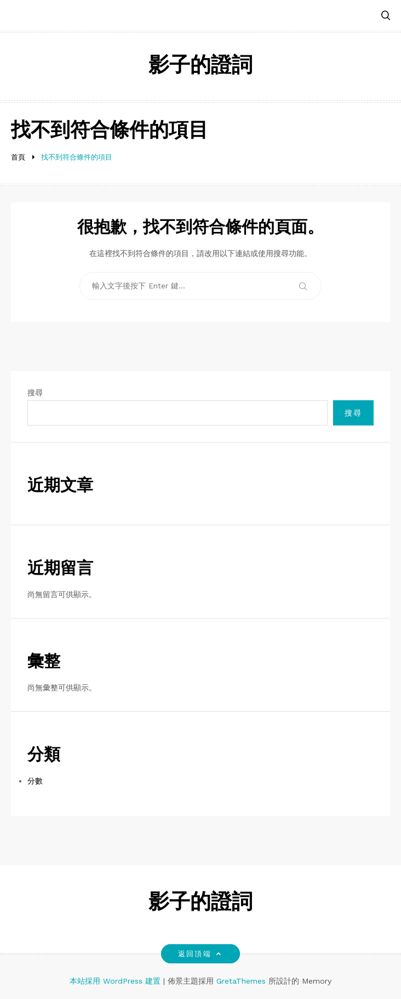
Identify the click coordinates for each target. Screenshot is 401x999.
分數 (35, 780)
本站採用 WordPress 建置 (116, 981)
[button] (385, 16)
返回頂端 (200, 954)
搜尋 (35, 392)
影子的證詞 (200, 66)
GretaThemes (241, 981)
